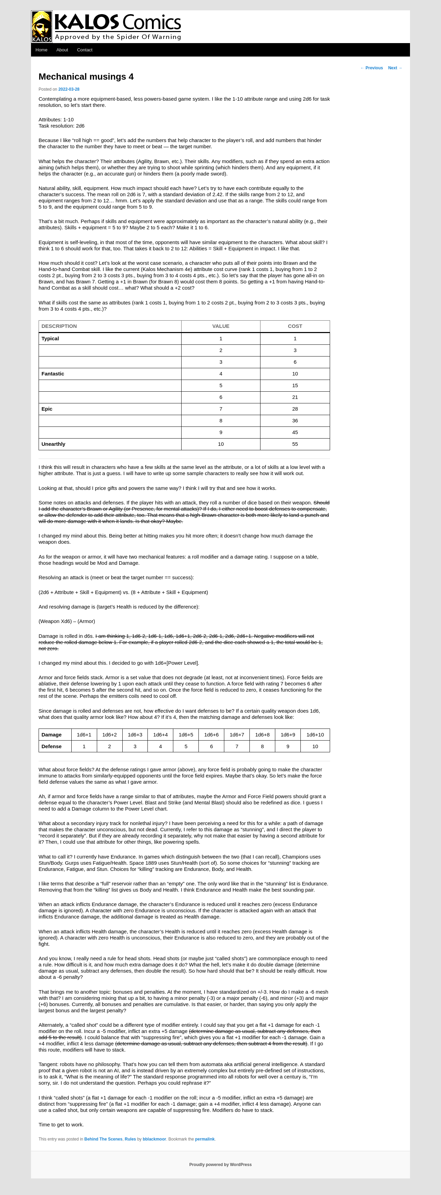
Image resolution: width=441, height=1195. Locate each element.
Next (395, 68)
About (62, 49)
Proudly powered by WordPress (220, 1164)
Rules (130, 1139)
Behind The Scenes (103, 1139)
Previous (371, 68)
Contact (85, 49)
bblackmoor (154, 1139)
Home (41, 49)
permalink (205, 1139)
